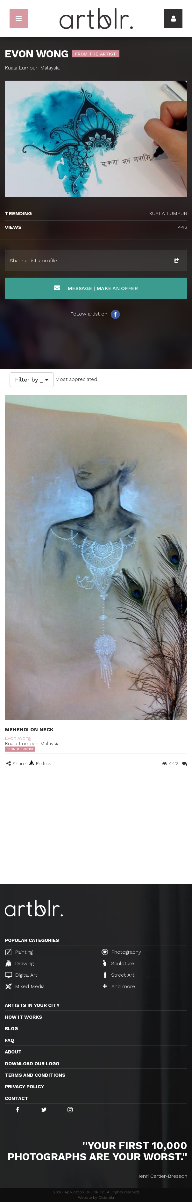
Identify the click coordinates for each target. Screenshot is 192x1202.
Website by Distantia (96, 1197)
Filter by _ (31, 379)
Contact (16, 1098)
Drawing (19, 963)
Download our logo (32, 1064)
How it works (23, 1017)
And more (119, 986)
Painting (19, 952)
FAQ (9, 1040)
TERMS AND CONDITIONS (35, 1075)
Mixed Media (25, 986)
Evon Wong (18, 738)
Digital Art (21, 975)
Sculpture (118, 963)
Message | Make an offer (96, 288)
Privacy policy (24, 1086)
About (13, 1052)
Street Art (118, 975)
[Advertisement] (96, 836)
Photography (121, 952)
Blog (11, 1028)
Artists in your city (32, 1005)
